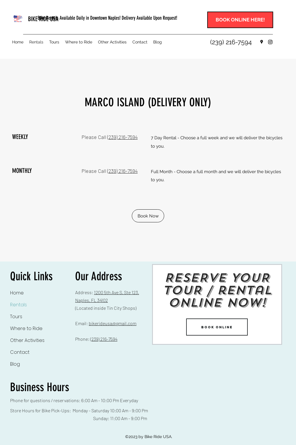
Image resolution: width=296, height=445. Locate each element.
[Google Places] (261, 42)
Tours (16, 316)
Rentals (18, 304)
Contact (19, 352)
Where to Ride (26, 328)
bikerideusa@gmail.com (112, 323)
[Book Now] (148, 215)
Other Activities (27, 340)
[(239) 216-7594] (231, 42)
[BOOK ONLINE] (217, 327)
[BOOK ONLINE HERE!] (240, 20)
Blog (15, 364)
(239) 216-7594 (122, 137)
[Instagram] (270, 42)
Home (17, 293)
